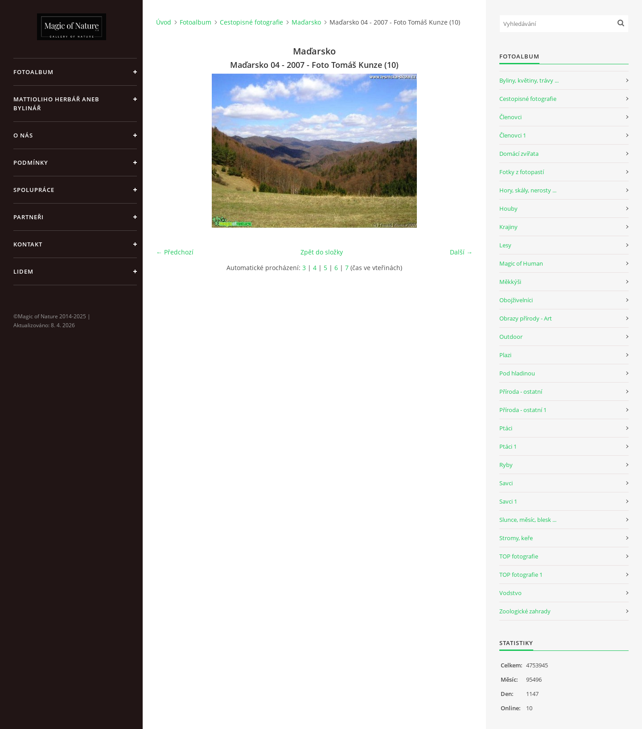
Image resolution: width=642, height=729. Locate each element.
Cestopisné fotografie (251, 22)
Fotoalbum (33, 72)
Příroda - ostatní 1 (523, 410)
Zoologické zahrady (525, 611)
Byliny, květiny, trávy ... (529, 80)
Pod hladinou (517, 373)
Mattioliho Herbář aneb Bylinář (56, 103)
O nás (23, 135)
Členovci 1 (512, 135)
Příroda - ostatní (520, 391)
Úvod (163, 22)
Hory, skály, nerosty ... (527, 190)
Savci (506, 483)
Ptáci (505, 428)
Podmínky (30, 162)
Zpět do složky (321, 252)
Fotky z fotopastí (521, 172)
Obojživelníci (516, 300)
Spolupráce (33, 190)
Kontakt (27, 244)
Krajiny (508, 227)
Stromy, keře (516, 538)
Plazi (505, 355)
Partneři (28, 217)
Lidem (23, 271)
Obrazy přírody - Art (525, 318)
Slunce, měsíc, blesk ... (527, 520)
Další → (461, 252)
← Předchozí (174, 252)
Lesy (505, 245)
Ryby (506, 465)
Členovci (510, 117)
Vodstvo (510, 593)
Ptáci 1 (508, 446)
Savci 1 (508, 501)
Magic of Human (521, 263)
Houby (508, 208)
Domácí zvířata (519, 154)
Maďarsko (306, 22)
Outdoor (511, 337)
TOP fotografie (518, 556)
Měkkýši (510, 282)
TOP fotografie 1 (521, 575)
